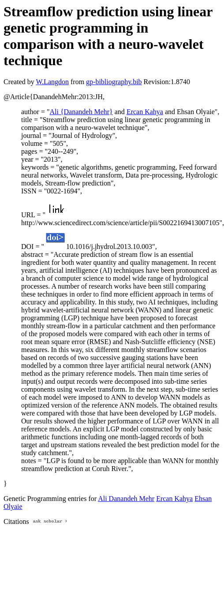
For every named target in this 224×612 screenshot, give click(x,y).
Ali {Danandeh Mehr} (80, 111)
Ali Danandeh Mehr (126, 498)
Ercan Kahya (145, 111)
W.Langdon (52, 81)
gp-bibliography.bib (114, 81)
